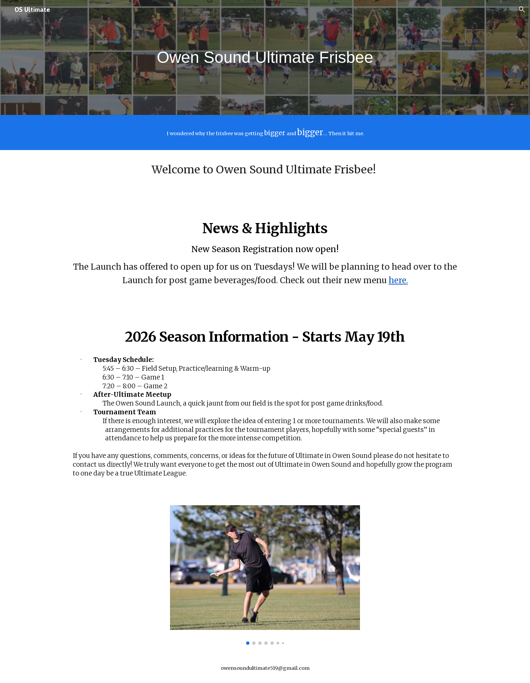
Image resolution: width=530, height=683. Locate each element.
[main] (265, 57)
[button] (522, 9)
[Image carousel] (265, 575)
